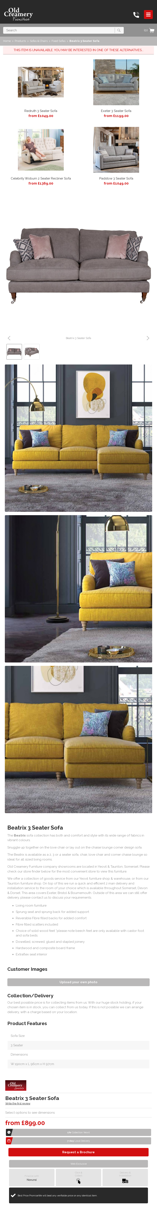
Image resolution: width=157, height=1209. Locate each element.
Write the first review (17, 1103)
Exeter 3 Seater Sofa (116, 111)
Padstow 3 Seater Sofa (116, 178)
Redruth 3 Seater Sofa (40, 111)
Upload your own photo (78, 982)
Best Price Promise (57, 1195)
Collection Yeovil (78, 1132)
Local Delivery (78, 1140)
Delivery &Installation (125, 1177)
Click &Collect (78, 1177)
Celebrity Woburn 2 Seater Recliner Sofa (41, 178)
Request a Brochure (78, 1152)
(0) (149, 30)
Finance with (32, 1177)
